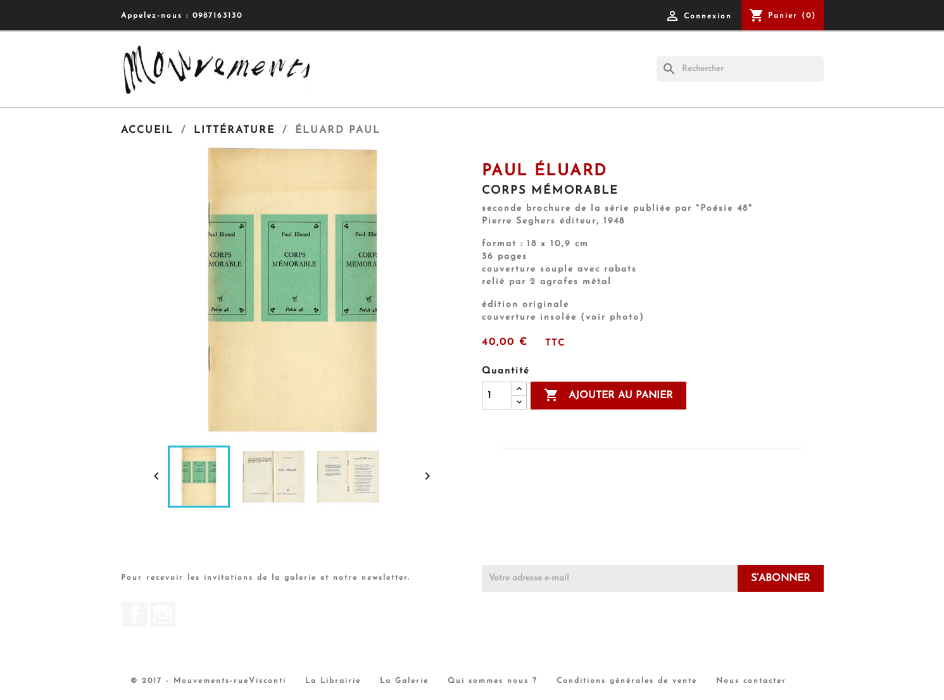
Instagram (162, 614)
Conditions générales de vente (627, 681)
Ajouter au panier (608, 395)
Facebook (135, 614)
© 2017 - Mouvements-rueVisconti (208, 681)
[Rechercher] (740, 69)
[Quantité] (497, 395)
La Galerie (404, 681)
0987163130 (217, 16)
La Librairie (333, 681)
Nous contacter (751, 681)
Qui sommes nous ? (493, 681)
